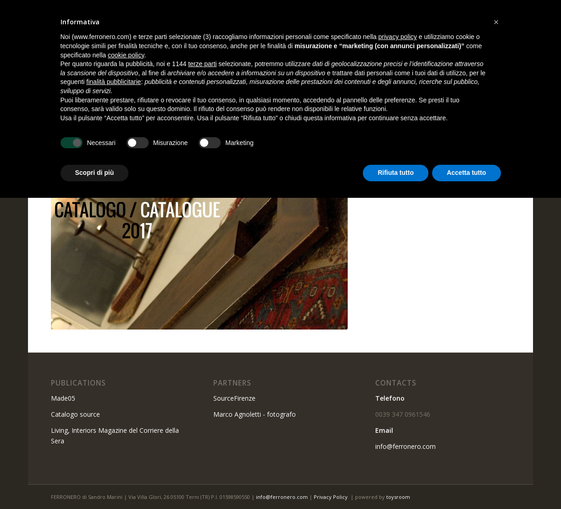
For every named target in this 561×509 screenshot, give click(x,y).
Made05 (63, 398)
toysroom (398, 496)
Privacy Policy (331, 496)
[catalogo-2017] (199, 223)
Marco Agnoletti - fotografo (254, 414)
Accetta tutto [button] (466, 172)
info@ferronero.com (405, 446)
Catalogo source (75, 414)
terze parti (202, 63)
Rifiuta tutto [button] (396, 172)
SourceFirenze (234, 398)
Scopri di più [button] (94, 172)
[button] (496, 22)
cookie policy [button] (126, 55)
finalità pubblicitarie (113, 81)
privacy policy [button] (397, 36)
